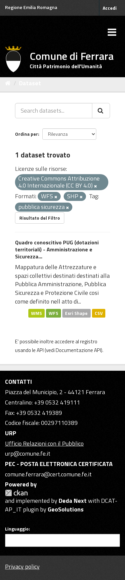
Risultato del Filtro (39, 217)
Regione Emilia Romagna (31, 7)
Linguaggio (17, 529)
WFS (53, 313)
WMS (36, 313)
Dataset (30, 83)
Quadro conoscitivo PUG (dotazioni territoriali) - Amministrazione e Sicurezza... (57, 249)
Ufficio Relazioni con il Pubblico (44, 443)
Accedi (110, 7)
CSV (99, 313)
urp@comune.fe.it (27, 453)
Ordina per (26, 133)
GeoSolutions (66, 509)
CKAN (16, 492)
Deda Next (73, 500)
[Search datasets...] (53, 110)
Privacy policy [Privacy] (22, 566)
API (40, 350)
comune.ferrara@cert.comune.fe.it (48, 474)
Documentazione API (78, 350)
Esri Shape (76, 313)
